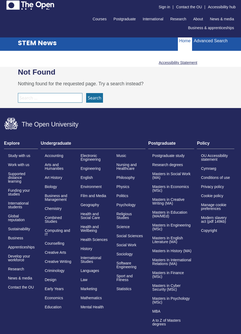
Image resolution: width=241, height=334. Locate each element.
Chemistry (53, 208)
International (153, 19)
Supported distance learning (16, 177)
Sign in (164, 7)
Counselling (54, 243)
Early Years (54, 289)
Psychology (126, 205)
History (86, 249)
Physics (122, 187)
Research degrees (167, 165)
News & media (222, 19)
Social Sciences (129, 236)
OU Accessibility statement (214, 157)
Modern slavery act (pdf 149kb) (214, 220)
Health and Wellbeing (90, 229)
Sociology (124, 254)
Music (121, 155)
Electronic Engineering (91, 157)
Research (178, 19)
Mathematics (91, 298)
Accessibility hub (222, 7)
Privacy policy (212, 187)
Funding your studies (19, 192)
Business (15, 238)
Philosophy (125, 177)
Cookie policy (212, 196)
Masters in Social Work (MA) (171, 176)
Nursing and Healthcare (126, 167)
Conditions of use (215, 177)
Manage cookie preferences (213, 207)
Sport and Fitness (124, 278)
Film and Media (93, 196)
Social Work (126, 245)
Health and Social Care (90, 216)
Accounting (54, 155)
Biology (51, 187)
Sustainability (19, 229)
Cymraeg (208, 168)
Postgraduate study (168, 155)
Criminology (54, 270)
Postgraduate (124, 19)
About (198, 19)
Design (50, 280)
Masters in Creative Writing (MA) (168, 201)
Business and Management (56, 198)
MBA (156, 311)
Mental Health (92, 307)
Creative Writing (58, 261)
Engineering (91, 168)
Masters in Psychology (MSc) (171, 300)
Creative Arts (55, 252)
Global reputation (16, 218)
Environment (91, 187)
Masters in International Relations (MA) (171, 262)
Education (53, 307)
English (87, 177)
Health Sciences (94, 239)
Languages (90, 270)
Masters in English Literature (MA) (167, 240)
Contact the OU (189, 7)
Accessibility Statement (178, 62)
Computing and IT (57, 232)
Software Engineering (126, 265)
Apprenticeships (21, 247)
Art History (53, 177)
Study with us (19, 155)
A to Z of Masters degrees (166, 322)
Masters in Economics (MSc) (170, 189)
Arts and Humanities (54, 167)
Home (185, 41)
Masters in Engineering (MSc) (171, 227)
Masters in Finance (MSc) (168, 275)
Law (84, 280)
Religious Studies (124, 216)
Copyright (209, 230)
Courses (99, 19)
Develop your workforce (19, 258)
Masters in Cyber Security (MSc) (166, 287)
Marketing (89, 289)
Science (123, 227)
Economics (54, 298)
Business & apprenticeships (211, 28)
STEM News (37, 43)
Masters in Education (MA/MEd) (169, 214)
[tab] (21, 145)
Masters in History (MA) (171, 251)
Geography (90, 205)
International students (18, 205)
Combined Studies (53, 220)
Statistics (123, 289)
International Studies (91, 260)
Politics (122, 196)
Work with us (18, 165)
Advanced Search (211, 41)
